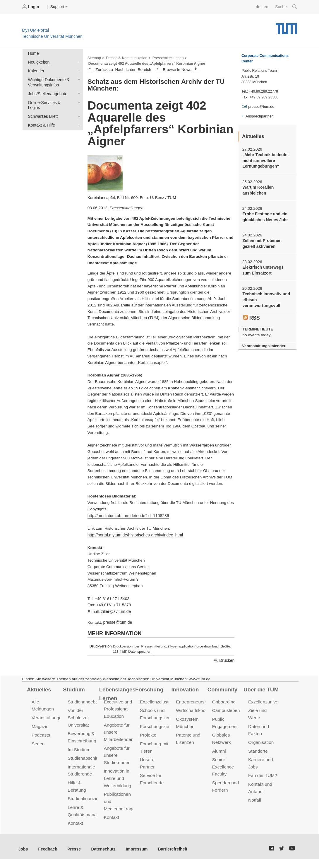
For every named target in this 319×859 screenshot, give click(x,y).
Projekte (148, 732)
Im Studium (79, 746)
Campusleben (225, 708)
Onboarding (223, 700)
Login (31, 6)
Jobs (23, 844)
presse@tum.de (117, 621)
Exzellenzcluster (155, 700)
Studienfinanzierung (87, 794)
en (266, 6)
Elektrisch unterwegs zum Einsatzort (266, 268)
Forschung (148, 688)
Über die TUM (260, 688)
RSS (251, 315)
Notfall (254, 796)
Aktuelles (38, 688)
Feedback (47, 844)
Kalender (77, 70)
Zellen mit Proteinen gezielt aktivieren (261, 242)
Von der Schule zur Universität (78, 715)
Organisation (260, 739)
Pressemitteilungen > (167, 57)
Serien (38, 741)
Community (221, 688)
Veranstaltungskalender (263, 343)
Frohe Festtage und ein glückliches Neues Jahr (264, 216)
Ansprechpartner (259, 116)
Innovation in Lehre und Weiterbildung (117, 774)
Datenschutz (101, 844)
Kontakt (75, 818)
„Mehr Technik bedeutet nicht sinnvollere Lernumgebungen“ (264, 160)
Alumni (219, 748)
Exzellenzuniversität (267, 700)
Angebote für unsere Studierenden (117, 752)
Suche (286, 6)
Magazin (40, 724)
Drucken (224, 659)
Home (33, 53)
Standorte (257, 748)
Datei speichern (139, 650)
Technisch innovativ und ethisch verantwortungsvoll (265, 298)
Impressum (133, 844)
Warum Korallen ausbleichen (257, 189)
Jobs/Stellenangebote (77, 92)
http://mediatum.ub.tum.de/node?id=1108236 (127, 515)
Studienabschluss (85, 755)
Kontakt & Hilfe (77, 118)
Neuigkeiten (77, 61)
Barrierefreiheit (168, 844)
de (258, 6)
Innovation (184, 688)
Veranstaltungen (47, 715)
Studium (73, 688)
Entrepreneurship (193, 700)
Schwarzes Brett (77, 109)
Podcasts (41, 732)
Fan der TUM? (262, 772)
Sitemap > (96, 57)
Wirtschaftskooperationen (200, 708)
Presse (72, 844)
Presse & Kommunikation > (127, 57)
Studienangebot (83, 700)
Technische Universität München (286, 26)
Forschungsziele (156, 724)
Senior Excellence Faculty (222, 763)
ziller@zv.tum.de (115, 611)
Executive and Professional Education (117, 707)
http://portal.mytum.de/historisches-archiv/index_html (134, 534)
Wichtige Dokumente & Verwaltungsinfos (77, 78)
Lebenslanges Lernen (117, 692)
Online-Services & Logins (77, 101)
